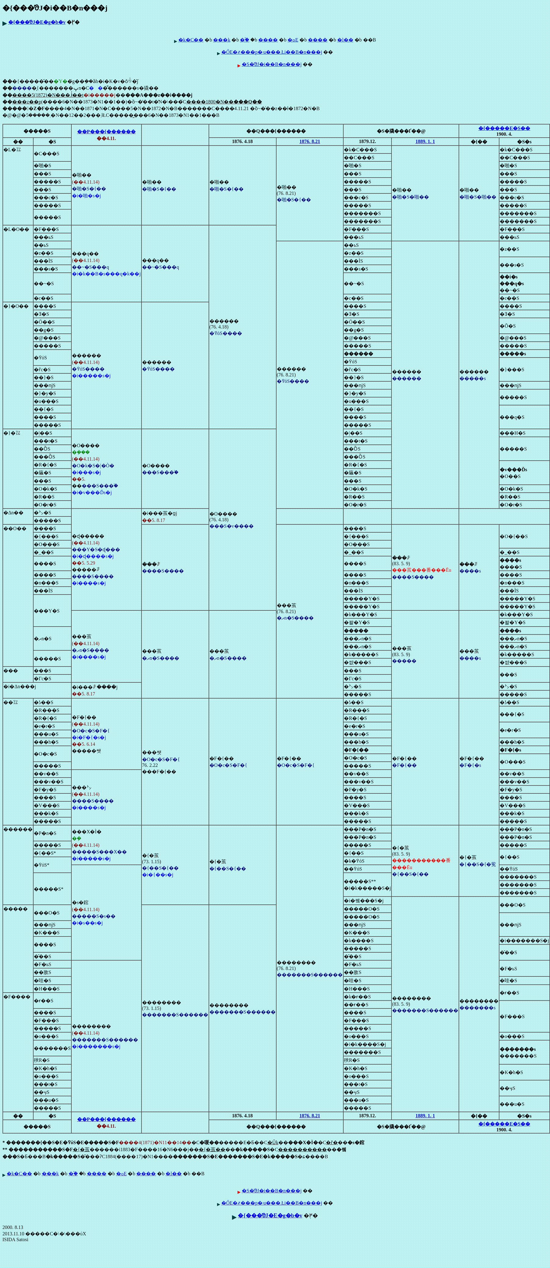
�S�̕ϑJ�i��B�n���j (272, 64)
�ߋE (293, 39)
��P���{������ (106, 131)
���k (221, 39)
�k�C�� (191, 39)
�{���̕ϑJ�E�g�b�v (37, 22)
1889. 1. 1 (425, 141)
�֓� (244, 39)
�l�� (345, 39)
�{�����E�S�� (504, 128)
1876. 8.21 (309, 141)
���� (268, 39)
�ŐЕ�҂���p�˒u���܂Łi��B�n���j (271, 52)
